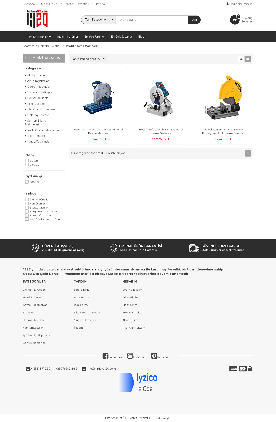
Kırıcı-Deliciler (35, 103)
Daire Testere (35, 136)
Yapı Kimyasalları (33, 327)
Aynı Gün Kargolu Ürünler (45, 219)
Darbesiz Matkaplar (39, 92)
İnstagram (137, 357)
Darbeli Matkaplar (38, 86)
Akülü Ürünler (35, 75)
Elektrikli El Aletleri (34, 289)
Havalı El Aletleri (33, 297)
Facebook (112, 357)
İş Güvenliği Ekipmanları (37, 335)
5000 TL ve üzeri (40, 182)
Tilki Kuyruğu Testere (40, 109)
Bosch (34, 160)
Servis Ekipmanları (34, 342)
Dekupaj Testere (37, 115)
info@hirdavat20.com (101, 368)
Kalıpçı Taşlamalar (37, 141)
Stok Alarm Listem (133, 312)
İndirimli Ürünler (39, 199)
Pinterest (160, 357)
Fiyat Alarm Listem (133, 327)
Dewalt (34, 164)
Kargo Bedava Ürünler (44, 211)
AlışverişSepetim (247, 19)
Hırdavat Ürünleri (33, 319)
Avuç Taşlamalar (37, 81)
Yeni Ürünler (37, 203)
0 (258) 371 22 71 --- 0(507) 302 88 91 (54, 368)
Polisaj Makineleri (37, 98)
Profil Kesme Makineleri (42, 130)
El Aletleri (28, 312)
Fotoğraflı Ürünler (41, 215)
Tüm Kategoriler (37, 37)
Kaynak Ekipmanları (35, 304)
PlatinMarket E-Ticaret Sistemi (126, 418)
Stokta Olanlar (39, 207)
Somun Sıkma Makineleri (35, 122)
